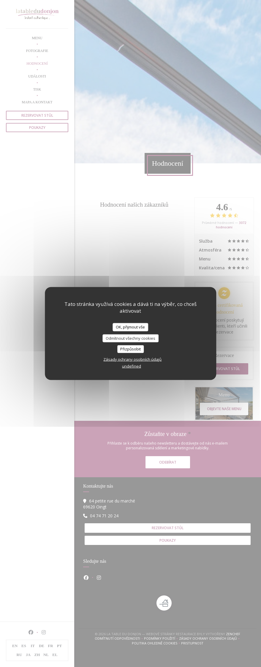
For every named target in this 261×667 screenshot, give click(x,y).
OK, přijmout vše (130, 327)
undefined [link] (131, 366)
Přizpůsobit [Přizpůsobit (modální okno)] (130, 349)
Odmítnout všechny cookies (130, 338)
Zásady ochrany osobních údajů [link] (132, 359)
